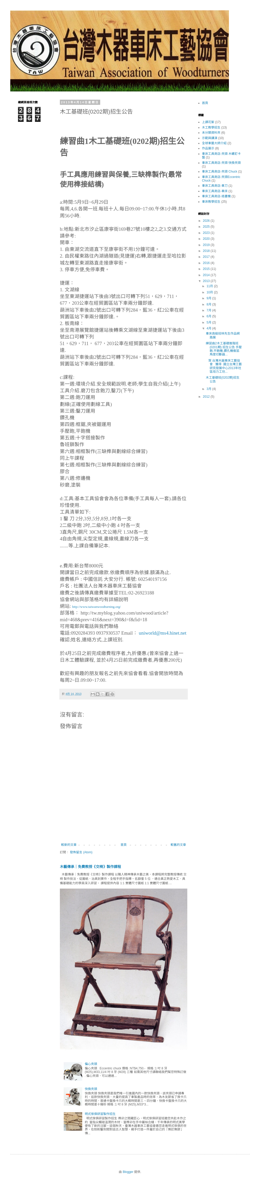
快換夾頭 (91, 1089)
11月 (210, 286)
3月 (209, 389)
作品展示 (208, 148)
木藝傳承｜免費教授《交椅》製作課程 (90, 867)
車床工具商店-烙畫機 (216, 196)
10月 (210, 292)
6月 (209, 316)
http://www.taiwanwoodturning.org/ (96, 607)
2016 (207, 263)
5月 (209, 322)
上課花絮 (208, 122)
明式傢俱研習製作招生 (100, 1114)
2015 (207, 269)
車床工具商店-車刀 (215, 186)
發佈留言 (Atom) (81, 852)
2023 (207, 233)
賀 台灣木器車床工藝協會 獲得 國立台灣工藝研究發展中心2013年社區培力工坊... (224, 366)
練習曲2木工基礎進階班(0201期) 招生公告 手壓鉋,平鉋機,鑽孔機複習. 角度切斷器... (224, 349)
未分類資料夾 (211, 132)
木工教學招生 (211, 127)
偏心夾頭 (91, 1064)
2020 (207, 239)
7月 (209, 310)
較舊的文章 (178, 845)
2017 (207, 257)
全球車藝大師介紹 (214, 143)
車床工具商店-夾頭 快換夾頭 (221, 163)
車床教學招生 (211, 201)
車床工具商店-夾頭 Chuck (219, 171)
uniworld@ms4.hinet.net (162, 633)
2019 (207, 245)
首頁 (123, 845)
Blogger (128, 1172)
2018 (207, 251)
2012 (207, 396)
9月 (209, 298)
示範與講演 (209, 138)
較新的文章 (69, 845)
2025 (207, 226)
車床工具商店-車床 (215, 191)
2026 (207, 221)
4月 (209, 328)
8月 (209, 304)
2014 (207, 275)
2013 (207, 281)
